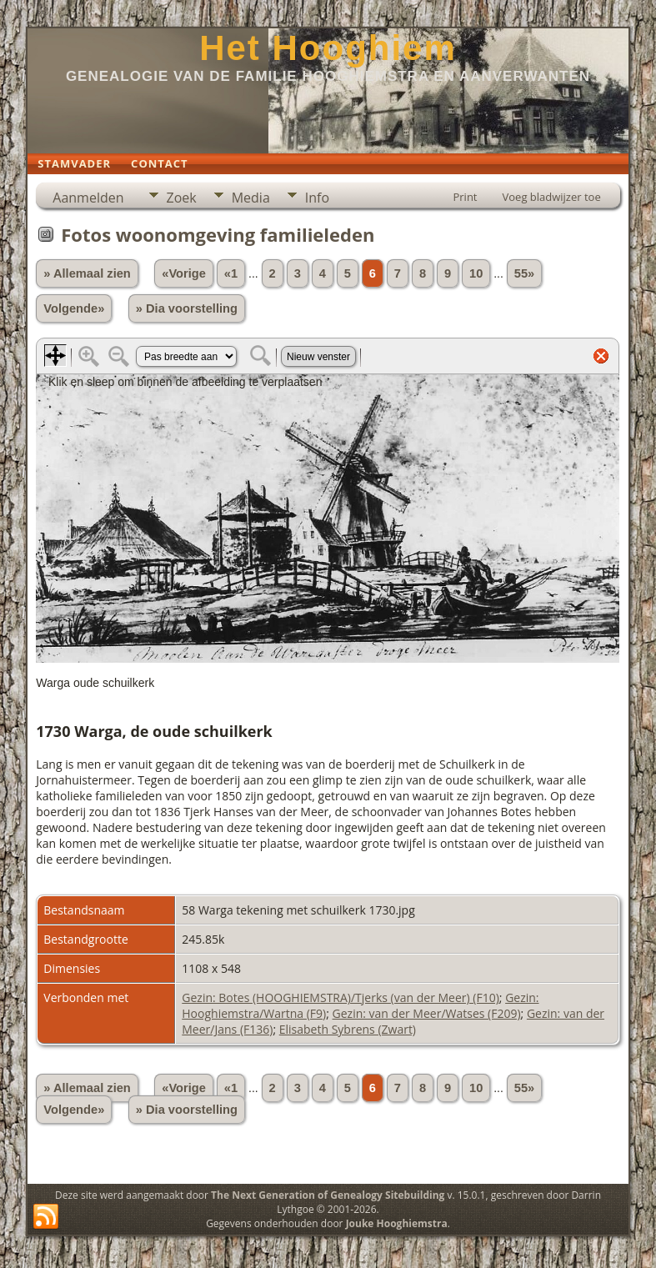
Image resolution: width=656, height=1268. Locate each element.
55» (524, 273)
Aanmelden (88, 197)
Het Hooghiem (328, 48)
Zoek (182, 197)
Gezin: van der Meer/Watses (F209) (427, 1013)
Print (465, 196)
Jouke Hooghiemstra (397, 1223)
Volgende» (73, 308)
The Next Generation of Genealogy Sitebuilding (327, 1195)
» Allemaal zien (87, 273)
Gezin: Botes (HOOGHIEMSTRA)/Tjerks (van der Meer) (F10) (340, 997)
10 (476, 273)
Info (317, 197)
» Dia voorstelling (187, 308)
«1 (231, 273)
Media (251, 197)
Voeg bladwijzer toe (552, 196)
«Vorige (184, 273)
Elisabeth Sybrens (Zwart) (347, 1029)
